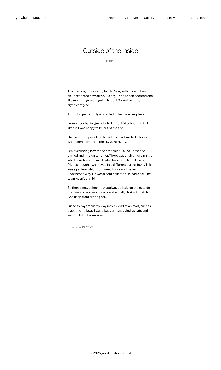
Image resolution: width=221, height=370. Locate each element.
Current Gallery (194, 18)
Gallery (149, 18)
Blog (112, 61)
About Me (131, 18)
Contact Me (168, 18)
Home (113, 18)
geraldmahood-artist (33, 17)
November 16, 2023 (80, 227)
